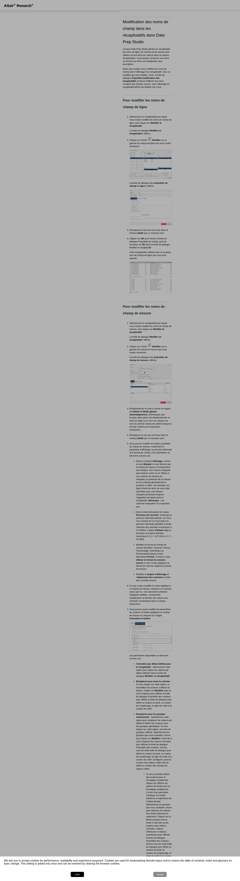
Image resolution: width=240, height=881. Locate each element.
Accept (226, 874)
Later (210, 874)
